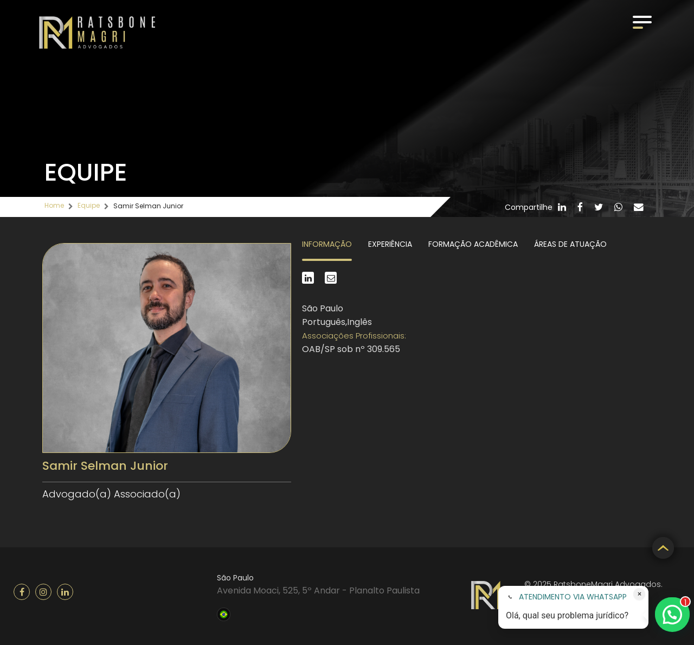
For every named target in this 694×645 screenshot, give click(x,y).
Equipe (89, 205)
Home (54, 205)
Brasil (223, 613)
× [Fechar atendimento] (639, 594)
